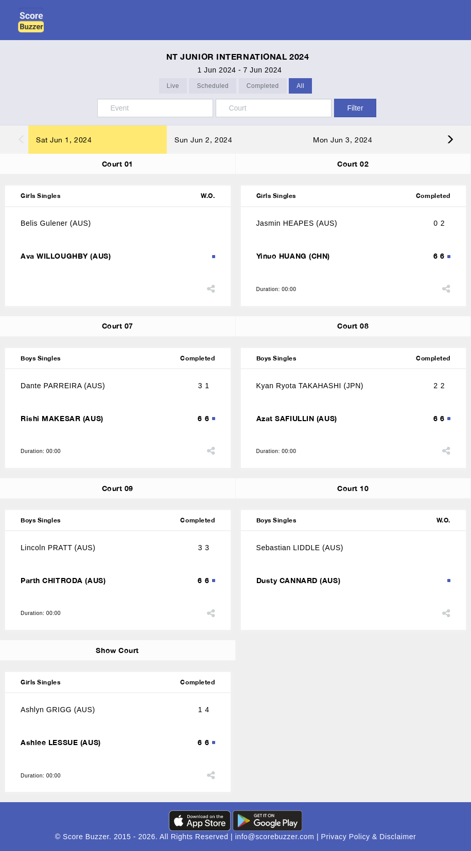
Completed (263, 86)
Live (173, 86)
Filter (355, 108)
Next (457, 139)
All (300, 86)
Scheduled (213, 86)
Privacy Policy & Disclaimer (368, 836)
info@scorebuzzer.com (276, 836)
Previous (14, 139)
